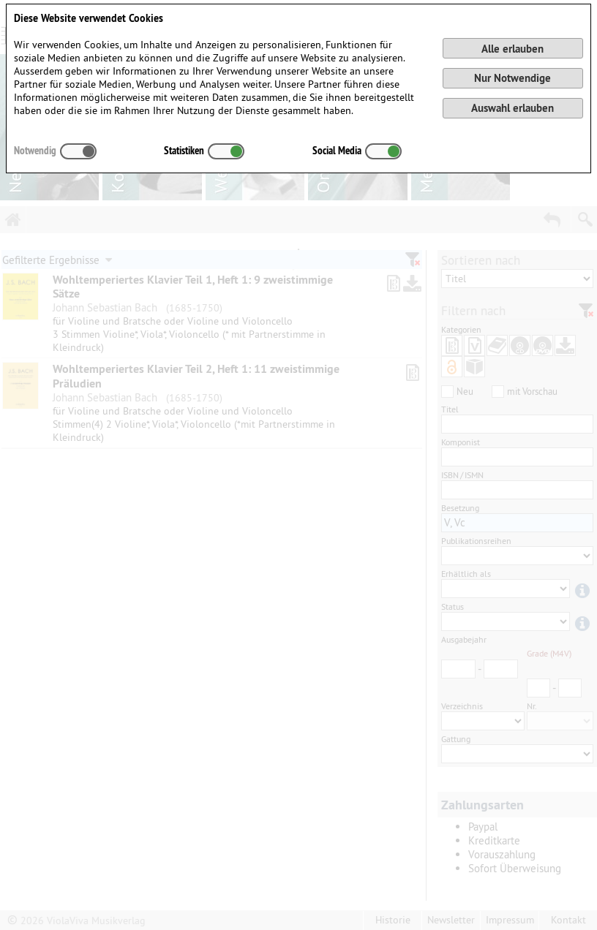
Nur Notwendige (512, 78)
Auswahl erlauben (512, 108)
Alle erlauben (512, 49)
